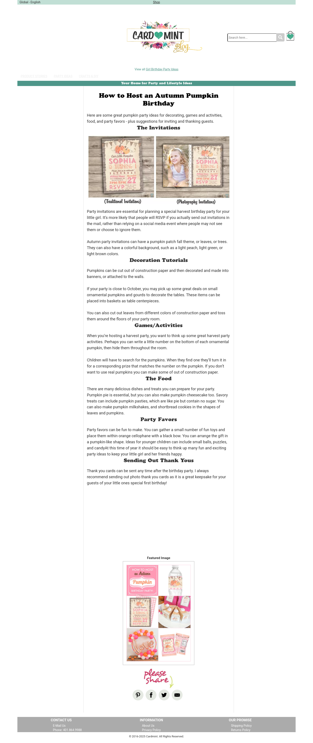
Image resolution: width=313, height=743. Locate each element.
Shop (156, 2)
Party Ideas (63, 76)
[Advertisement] (56, 36)
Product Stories (34, 76)
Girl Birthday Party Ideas (162, 69)
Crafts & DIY (88, 76)
